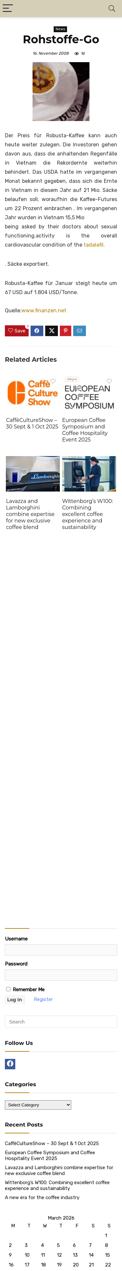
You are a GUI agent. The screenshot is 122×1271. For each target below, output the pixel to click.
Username (16, 939)
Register (43, 999)
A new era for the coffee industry (42, 1197)
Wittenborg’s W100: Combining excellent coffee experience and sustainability (87, 514)
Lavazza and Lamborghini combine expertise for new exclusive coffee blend (30, 514)
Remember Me (25, 990)
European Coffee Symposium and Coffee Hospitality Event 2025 (85, 430)
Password (16, 964)
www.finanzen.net (43, 310)
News (60, 29)
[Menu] (8, 8)
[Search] (112, 8)
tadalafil (93, 245)
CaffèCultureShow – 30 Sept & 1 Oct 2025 (32, 423)
